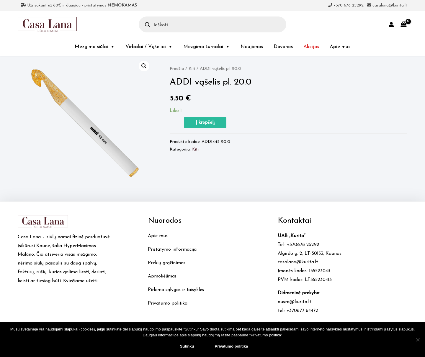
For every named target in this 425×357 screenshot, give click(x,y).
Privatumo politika (168, 303)
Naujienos (252, 46)
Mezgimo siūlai (95, 46)
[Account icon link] (391, 24)
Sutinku (187, 346)
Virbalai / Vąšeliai (149, 46)
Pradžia (177, 69)
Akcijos (311, 46)
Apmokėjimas (162, 276)
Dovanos (283, 46)
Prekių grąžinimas (167, 263)
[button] (144, 66)
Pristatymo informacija (172, 249)
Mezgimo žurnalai (206, 46)
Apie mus (340, 46)
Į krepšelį (205, 122)
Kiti (192, 69)
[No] (418, 340)
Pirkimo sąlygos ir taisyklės (176, 289)
